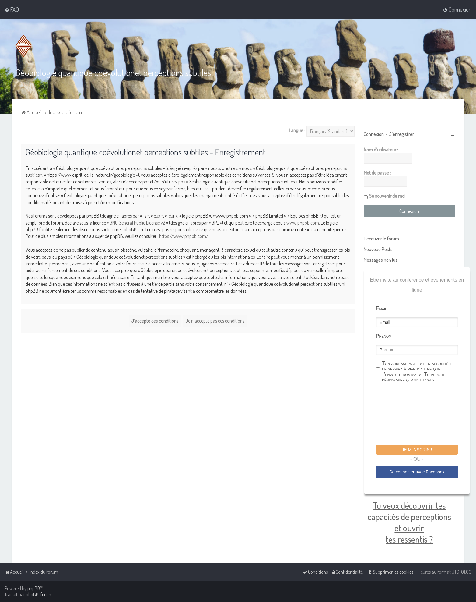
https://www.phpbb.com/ (183, 236)
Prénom (384, 335)
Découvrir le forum (381, 238)
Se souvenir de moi (387, 196)
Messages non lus (380, 260)
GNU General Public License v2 (137, 223)
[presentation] (422, 414)
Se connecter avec (416, 471)
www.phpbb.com (302, 223)
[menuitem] (12, 9)
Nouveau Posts (378, 249)
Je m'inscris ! (417, 449)
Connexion (374, 134)
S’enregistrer (401, 134)
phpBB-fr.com (39, 594)
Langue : (297, 130)
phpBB (33, 588)
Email (381, 308)
